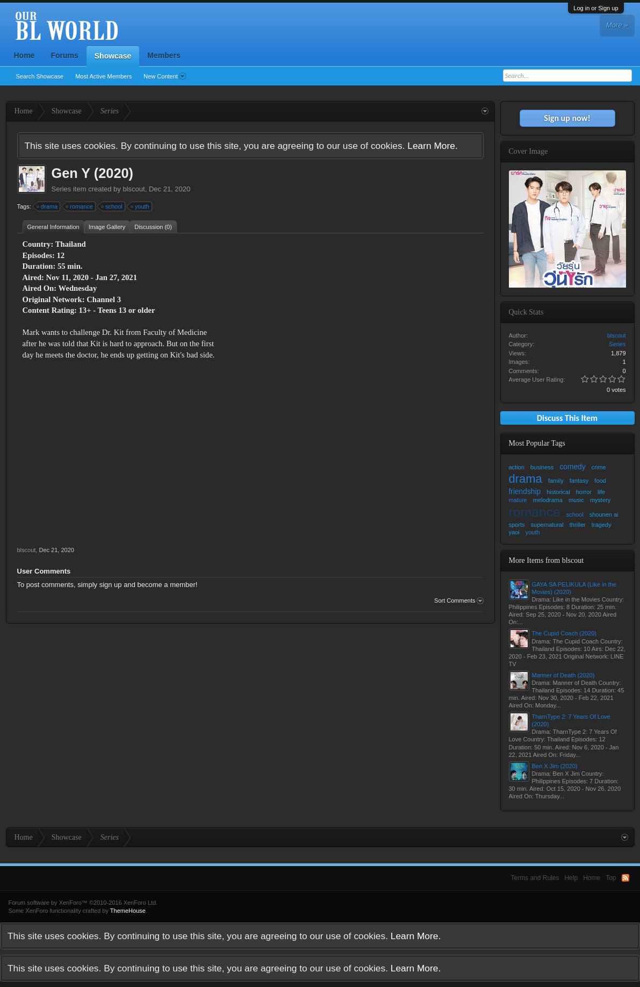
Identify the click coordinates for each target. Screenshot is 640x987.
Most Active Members (103, 76)
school (112, 206)
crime (599, 467)
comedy (572, 467)
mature (518, 500)
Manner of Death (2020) (563, 675)
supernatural (547, 524)
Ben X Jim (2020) (555, 766)
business (541, 467)
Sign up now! (567, 118)
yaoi (514, 532)
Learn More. (432, 145)
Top (611, 878)
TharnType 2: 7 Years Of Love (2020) (571, 720)
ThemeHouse (128, 910)
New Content (164, 76)
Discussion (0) (153, 227)
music (576, 500)
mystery (600, 500)
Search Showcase (40, 76)
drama (47, 206)
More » (617, 25)
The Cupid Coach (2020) (564, 633)
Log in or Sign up (595, 8)
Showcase (113, 56)
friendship (525, 492)
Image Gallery (107, 227)
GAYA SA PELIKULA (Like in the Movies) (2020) (574, 588)
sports (517, 524)
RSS (625, 878)
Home (24, 55)
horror (584, 492)
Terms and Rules (534, 878)
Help (571, 878)
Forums (64, 55)
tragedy (602, 524)
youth (140, 206)
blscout (134, 189)
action (516, 467)
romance (80, 206)
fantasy (579, 480)
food (600, 480)
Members (163, 55)
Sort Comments (458, 601)
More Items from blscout (546, 560)
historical (558, 492)
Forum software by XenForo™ (83, 902)
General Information (53, 227)
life (601, 492)
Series (61, 189)
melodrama (548, 500)
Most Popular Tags (537, 443)
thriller (578, 524)
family (556, 480)
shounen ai (604, 514)
